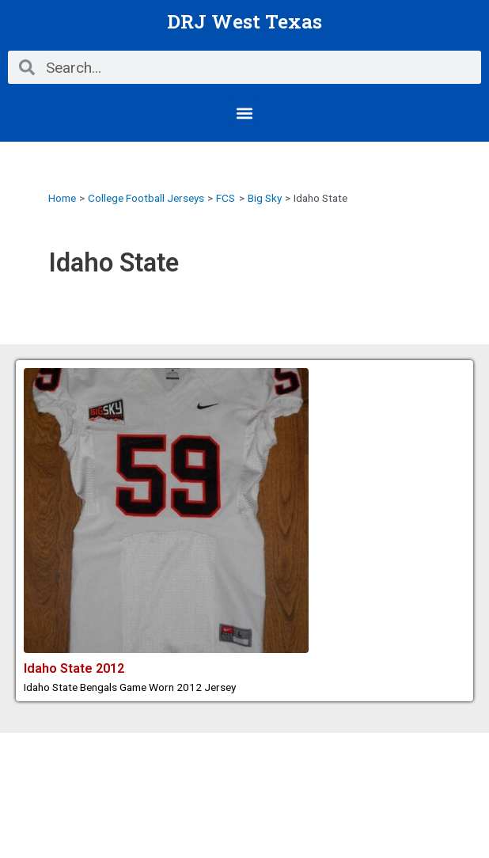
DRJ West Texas (244, 21)
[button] (245, 113)
